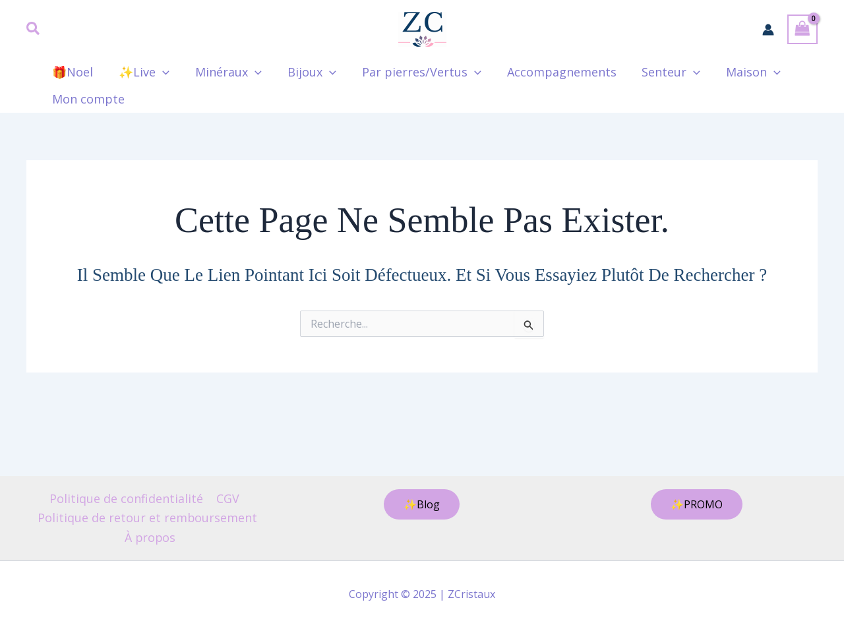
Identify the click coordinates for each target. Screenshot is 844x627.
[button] (33, 30)
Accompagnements (550, 72)
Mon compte (87, 99)
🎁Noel (71, 72)
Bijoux (305, 72)
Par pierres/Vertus (412, 72)
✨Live (141, 72)
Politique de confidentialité (127, 498)
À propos (150, 537)
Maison (738, 72)
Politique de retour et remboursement (147, 517)
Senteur (658, 72)
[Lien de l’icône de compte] (768, 30)
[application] (160, 72)
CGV (227, 498)
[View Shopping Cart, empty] (802, 29)
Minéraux (224, 72)
